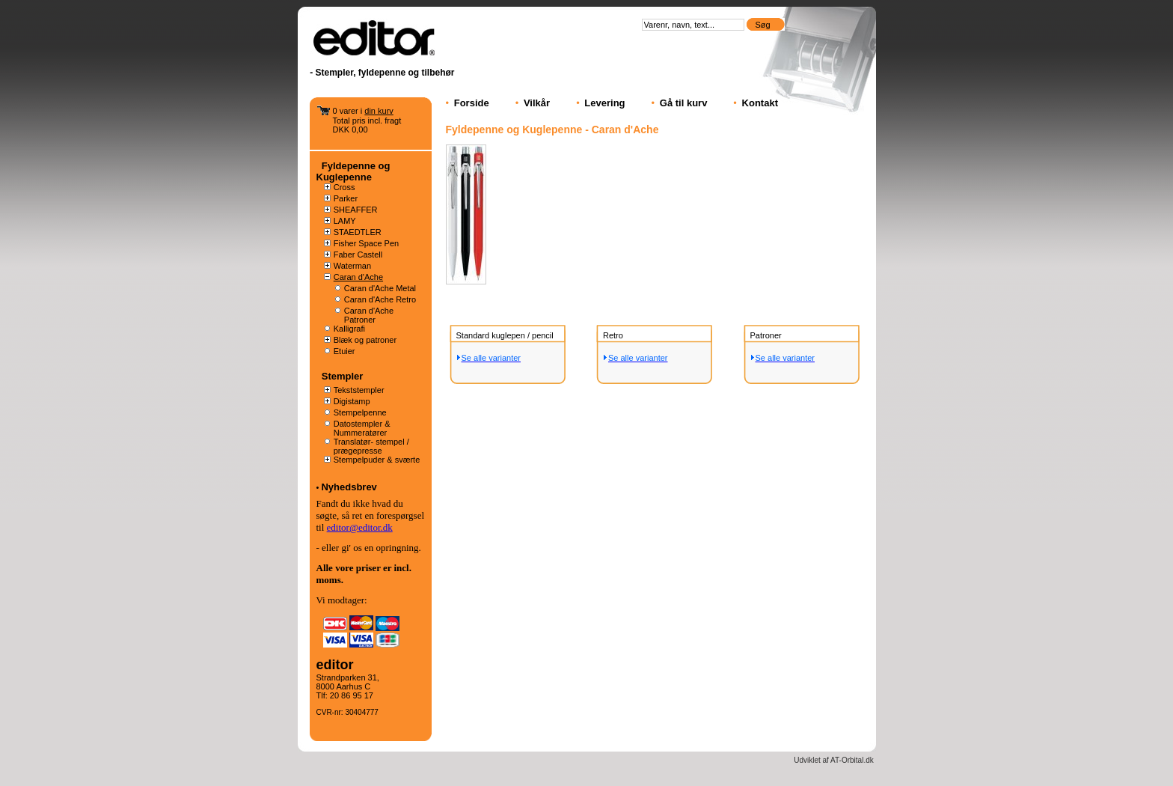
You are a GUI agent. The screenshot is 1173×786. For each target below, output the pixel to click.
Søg (763, 24)
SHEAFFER (356, 209)
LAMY (345, 220)
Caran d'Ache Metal (380, 288)
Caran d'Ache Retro (380, 299)
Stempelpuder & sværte (377, 459)
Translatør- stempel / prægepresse (371, 446)
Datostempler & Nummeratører (362, 428)
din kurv (378, 110)
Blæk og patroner (365, 339)
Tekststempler (359, 390)
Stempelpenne (360, 412)
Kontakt (760, 103)
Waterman (352, 265)
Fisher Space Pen (366, 243)
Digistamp (352, 401)
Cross (344, 187)
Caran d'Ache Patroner (368, 315)
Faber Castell (358, 254)
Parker (346, 198)
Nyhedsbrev (348, 487)
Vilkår (537, 103)
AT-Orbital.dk (852, 760)
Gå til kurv (684, 103)
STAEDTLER (358, 232)
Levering (604, 103)
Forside (471, 103)
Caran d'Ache (358, 276)
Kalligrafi (349, 328)
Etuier (344, 351)
